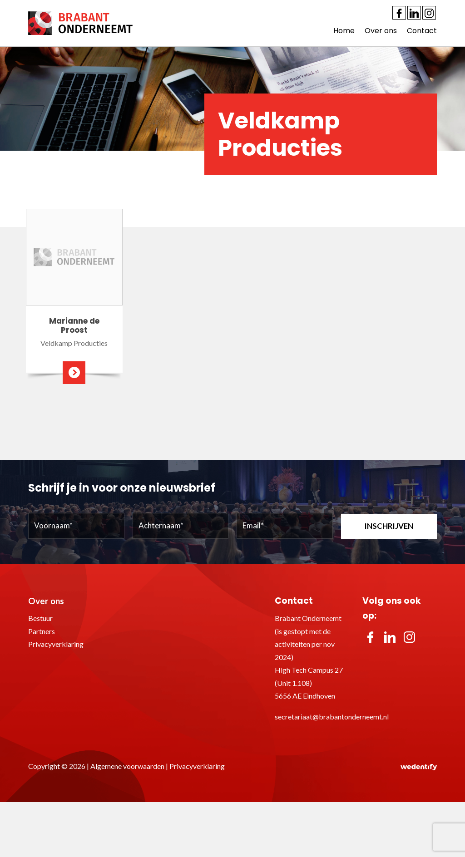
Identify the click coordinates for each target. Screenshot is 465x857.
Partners (41, 631)
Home (344, 30)
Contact (422, 30)
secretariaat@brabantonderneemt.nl (332, 716)
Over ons (381, 30)
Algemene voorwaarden (127, 766)
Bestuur (40, 618)
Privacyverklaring (56, 644)
